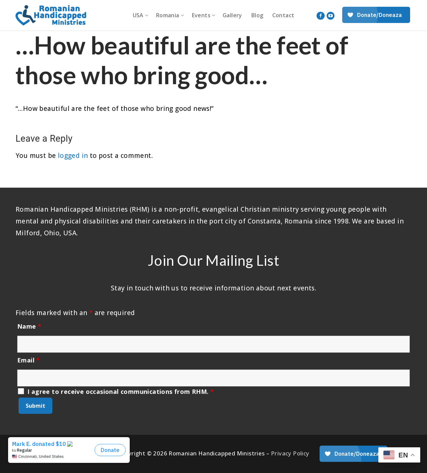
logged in (73, 155)
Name (29, 326)
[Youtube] (330, 16)
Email (28, 360)
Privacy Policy (290, 453)
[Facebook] (320, 16)
